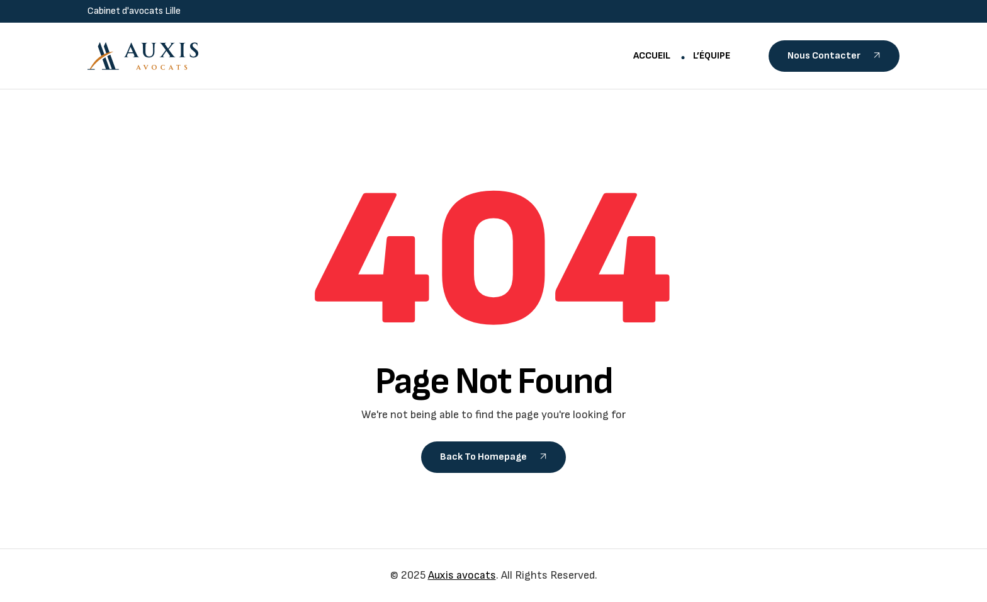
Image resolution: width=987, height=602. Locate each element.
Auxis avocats (462, 575)
